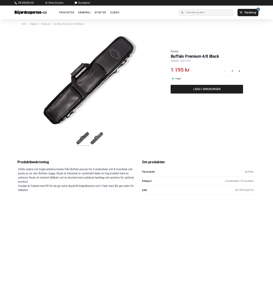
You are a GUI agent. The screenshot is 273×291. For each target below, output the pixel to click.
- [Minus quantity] (225, 71)
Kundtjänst (84, 2)
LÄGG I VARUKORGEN (206, 89)
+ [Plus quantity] (239, 71)
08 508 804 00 (26, 2)
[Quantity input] (232, 71)
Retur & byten (56, 2)
